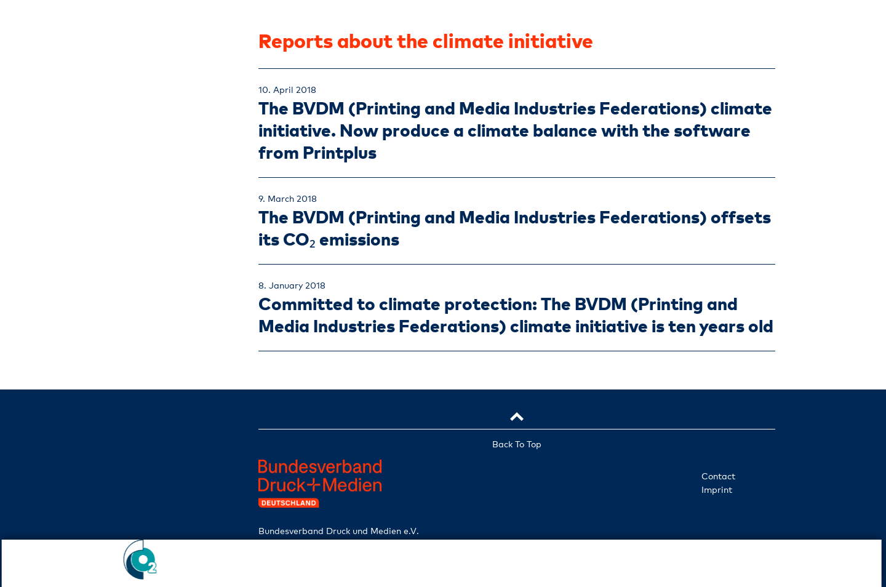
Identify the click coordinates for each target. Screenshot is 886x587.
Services (141, 299)
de (158, 456)
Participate (141, 388)
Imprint (716, 489)
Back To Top (516, 444)
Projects (141, 329)
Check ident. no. (141, 424)
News (142, 358)
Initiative (142, 240)
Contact (718, 476)
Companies (141, 270)
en (125, 456)
